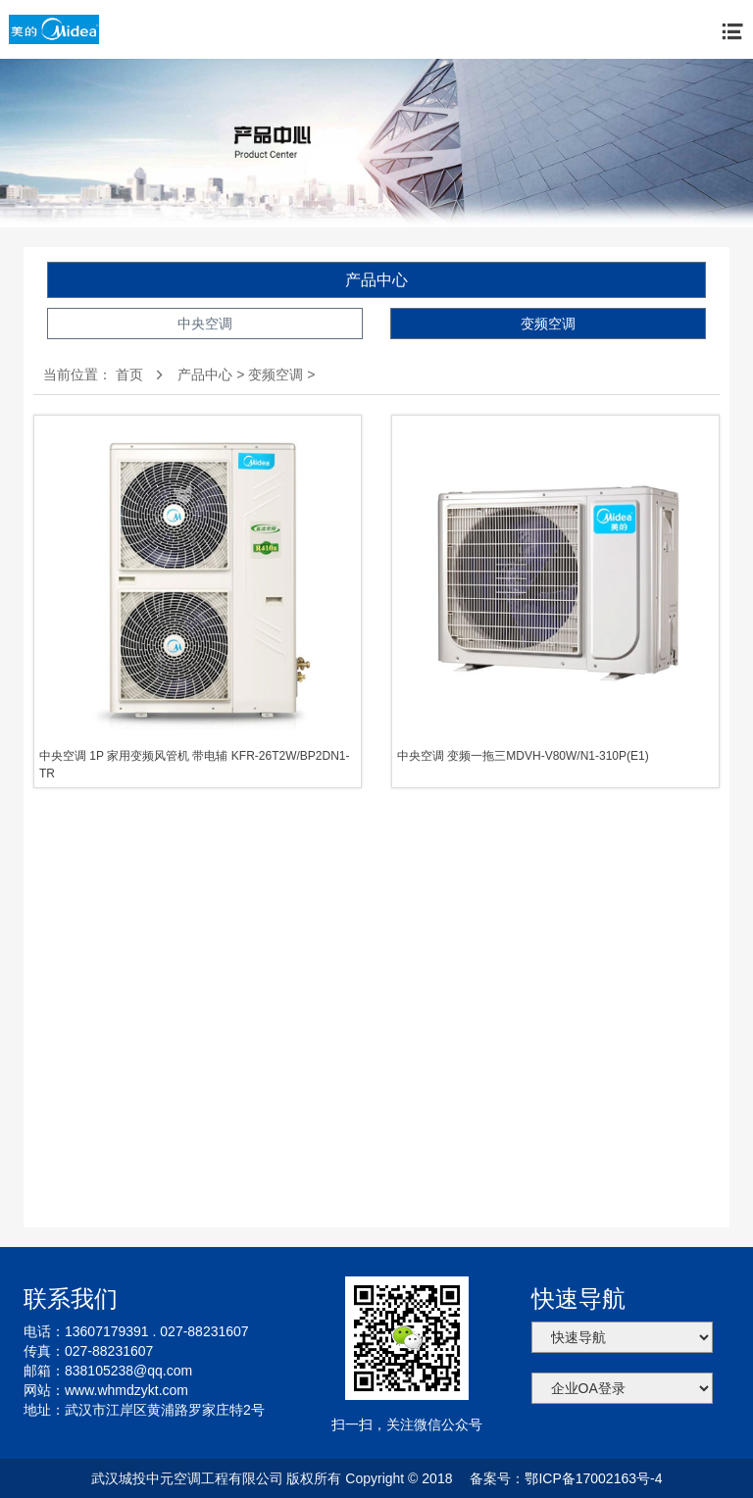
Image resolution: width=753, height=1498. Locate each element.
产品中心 (376, 280)
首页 (129, 374)
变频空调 (548, 323)
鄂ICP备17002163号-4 (593, 1478)
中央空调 (204, 323)
